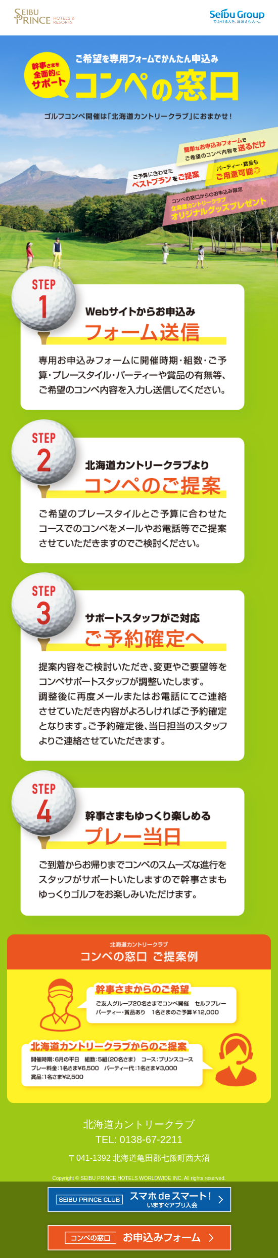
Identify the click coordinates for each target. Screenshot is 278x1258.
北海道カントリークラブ (139, 1124)
